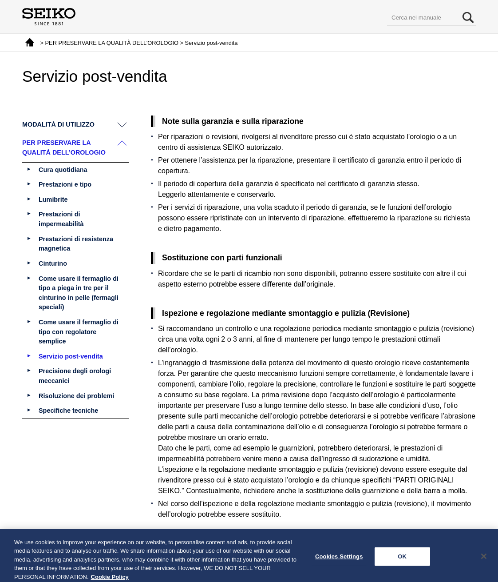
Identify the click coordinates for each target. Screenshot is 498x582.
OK (402, 559)
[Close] (484, 560)
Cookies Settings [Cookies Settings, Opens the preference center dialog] (339, 559)
